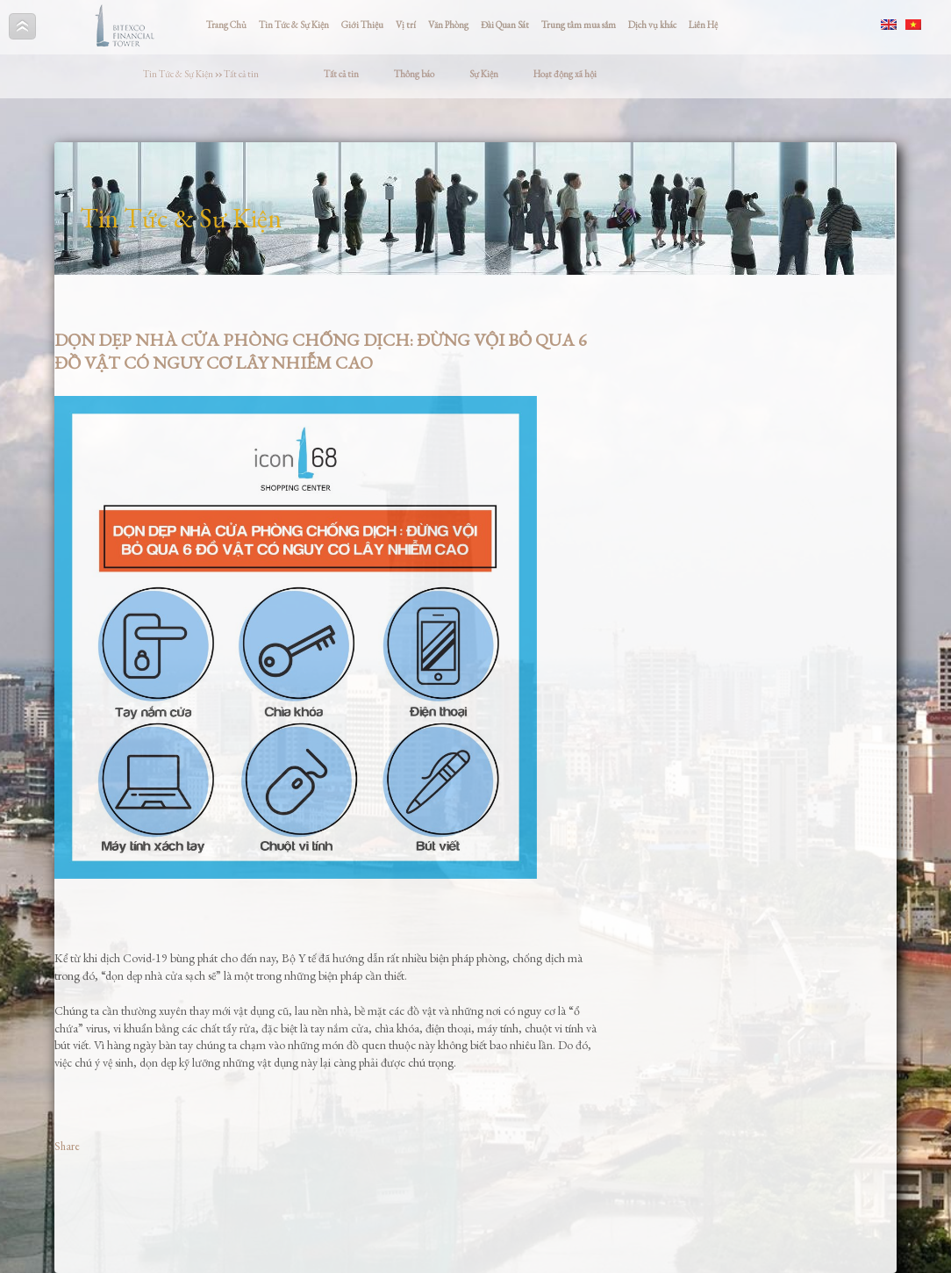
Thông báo (414, 74)
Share (67, 1146)
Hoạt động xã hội (565, 74)
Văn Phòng (448, 24)
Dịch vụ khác (652, 24)
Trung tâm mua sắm (578, 24)
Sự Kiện (483, 74)
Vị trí (406, 24)
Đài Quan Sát (505, 24)
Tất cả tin (241, 74)
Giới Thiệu (362, 24)
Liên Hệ (703, 24)
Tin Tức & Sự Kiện (294, 24)
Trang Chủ (226, 24)
